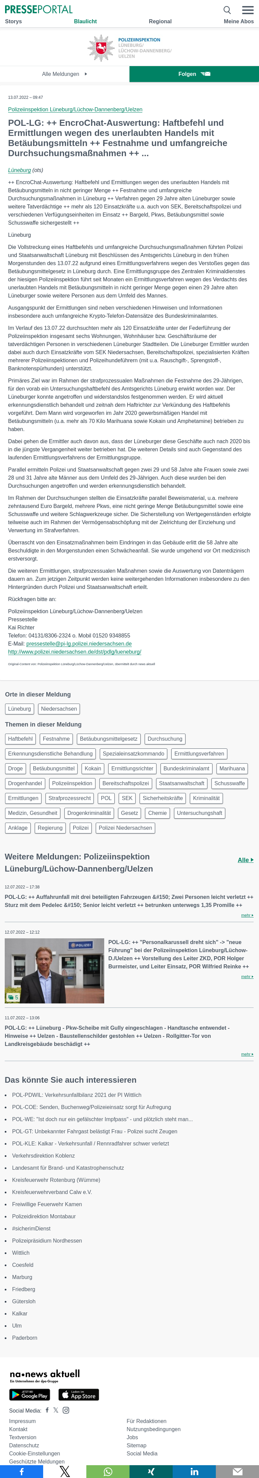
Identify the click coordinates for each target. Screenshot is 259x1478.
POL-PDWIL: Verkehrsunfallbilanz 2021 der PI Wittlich (76, 1095)
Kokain (93, 768)
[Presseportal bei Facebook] (45, 1411)
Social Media (141, 1453)
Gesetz (129, 813)
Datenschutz (24, 1445)
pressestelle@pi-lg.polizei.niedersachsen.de (79, 644)
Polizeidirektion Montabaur (44, 1216)
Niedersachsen (59, 709)
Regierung (50, 828)
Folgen (194, 74)
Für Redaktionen (146, 1421)
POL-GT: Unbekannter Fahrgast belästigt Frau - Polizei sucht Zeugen (94, 1131)
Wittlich (21, 1253)
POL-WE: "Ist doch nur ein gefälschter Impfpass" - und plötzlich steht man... (102, 1119)
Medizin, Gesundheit (32, 813)
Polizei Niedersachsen (125, 828)
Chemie (157, 813)
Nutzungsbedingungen (153, 1429)
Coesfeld (22, 1265)
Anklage (18, 828)
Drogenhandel (25, 783)
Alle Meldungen (65, 74)
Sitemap (136, 1445)
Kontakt (18, 1429)
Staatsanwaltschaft (181, 783)
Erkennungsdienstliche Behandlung (50, 754)
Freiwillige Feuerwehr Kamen (47, 1204)
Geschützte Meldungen (37, 1462)
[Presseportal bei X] (54, 1411)
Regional (160, 21)
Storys (13, 21)
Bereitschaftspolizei (126, 783)
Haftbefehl (20, 739)
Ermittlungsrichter (132, 768)
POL (106, 798)
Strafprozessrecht (70, 798)
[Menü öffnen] (248, 10)
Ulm (17, 1326)
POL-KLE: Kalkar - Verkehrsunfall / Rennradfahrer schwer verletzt (90, 1143)
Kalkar (19, 1313)
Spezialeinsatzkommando (133, 754)
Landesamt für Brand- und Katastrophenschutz (68, 1168)
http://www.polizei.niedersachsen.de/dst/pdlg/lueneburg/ (74, 652)
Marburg (22, 1277)
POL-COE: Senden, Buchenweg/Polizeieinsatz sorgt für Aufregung (91, 1107)
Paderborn (24, 1338)
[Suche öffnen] (227, 10)
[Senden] (237, 1471)
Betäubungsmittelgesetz (109, 739)
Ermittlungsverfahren (199, 754)
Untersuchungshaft (199, 813)
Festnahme (56, 739)
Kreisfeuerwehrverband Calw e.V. (52, 1192)
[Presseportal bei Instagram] (64, 1410)
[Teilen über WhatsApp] (108, 1471)
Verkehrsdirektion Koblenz (43, 1156)
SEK (127, 798)
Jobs (132, 1437)
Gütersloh (23, 1301)
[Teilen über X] (64, 1471)
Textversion (22, 1437)
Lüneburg (19, 170)
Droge (15, 768)
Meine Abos (239, 21)
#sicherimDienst (31, 1228)
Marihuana (232, 768)
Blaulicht (85, 21)
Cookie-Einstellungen (34, 1453)
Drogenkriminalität (89, 813)
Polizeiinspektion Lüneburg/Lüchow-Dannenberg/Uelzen (75, 109)
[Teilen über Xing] (151, 1471)
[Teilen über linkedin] (194, 1471)
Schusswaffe (229, 783)
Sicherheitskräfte (163, 798)
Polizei (81, 828)
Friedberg (23, 1289)
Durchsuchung (165, 739)
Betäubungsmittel (54, 768)
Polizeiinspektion (72, 783)
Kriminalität (206, 798)
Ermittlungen (23, 798)
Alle (246, 860)
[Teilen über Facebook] (21, 1471)
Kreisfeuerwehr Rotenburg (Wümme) (56, 1180)
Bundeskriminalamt (186, 768)
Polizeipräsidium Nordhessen (47, 1241)
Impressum (22, 1421)
